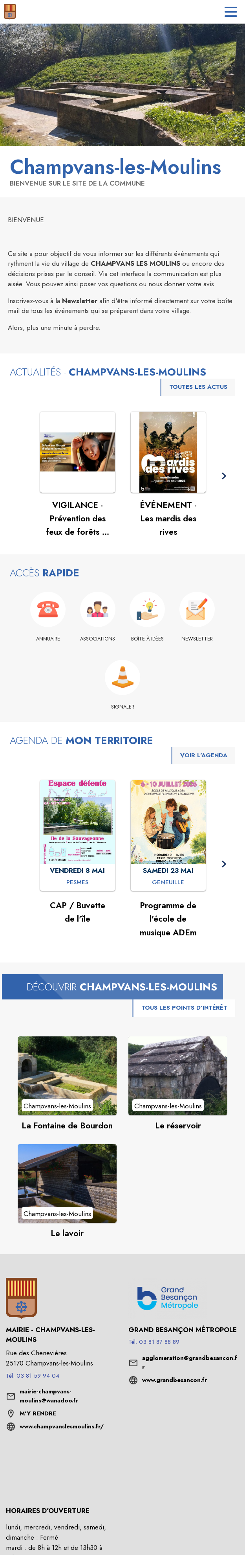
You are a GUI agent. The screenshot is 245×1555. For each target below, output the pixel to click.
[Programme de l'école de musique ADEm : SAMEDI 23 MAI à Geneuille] (168, 882)
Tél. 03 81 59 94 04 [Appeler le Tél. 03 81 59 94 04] (32, 1375)
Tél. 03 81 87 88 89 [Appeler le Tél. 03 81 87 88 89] (153, 1342)
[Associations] (98, 638)
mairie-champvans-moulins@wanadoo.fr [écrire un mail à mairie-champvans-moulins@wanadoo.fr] (49, 1396)
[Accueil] (10, 12)
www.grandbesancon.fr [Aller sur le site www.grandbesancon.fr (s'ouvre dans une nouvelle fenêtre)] (174, 1380)
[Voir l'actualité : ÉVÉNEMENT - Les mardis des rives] (168, 452)
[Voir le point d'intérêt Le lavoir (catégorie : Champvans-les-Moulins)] (67, 1183)
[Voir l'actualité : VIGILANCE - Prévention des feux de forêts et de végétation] (77, 452)
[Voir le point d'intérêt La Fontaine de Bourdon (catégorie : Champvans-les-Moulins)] (67, 1075)
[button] (223, 476)
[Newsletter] (197, 638)
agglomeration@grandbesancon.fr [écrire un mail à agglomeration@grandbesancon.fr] (189, 1363)
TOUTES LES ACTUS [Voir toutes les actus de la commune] (198, 387)
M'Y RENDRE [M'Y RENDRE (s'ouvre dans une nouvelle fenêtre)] (38, 1413)
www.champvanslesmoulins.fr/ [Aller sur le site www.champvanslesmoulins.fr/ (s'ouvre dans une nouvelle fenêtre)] (62, 1426)
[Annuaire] (48, 638)
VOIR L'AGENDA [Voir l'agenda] (203, 755)
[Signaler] (123, 706)
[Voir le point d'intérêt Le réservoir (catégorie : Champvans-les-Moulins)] (177, 1075)
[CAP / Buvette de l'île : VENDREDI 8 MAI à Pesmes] (77, 882)
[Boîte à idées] (147, 638)
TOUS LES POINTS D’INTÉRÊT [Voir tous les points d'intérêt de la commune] (184, 1007)
